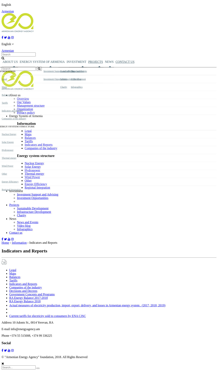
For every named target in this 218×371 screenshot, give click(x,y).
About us (10, 61)
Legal (28, 130)
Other (28, 180)
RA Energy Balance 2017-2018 (28, 297)
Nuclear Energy (34, 163)
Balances (30, 137)
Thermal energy (34, 173)
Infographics (25, 229)
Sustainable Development (33, 208)
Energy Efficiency (36, 184)
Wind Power (32, 177)
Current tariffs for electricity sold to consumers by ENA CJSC (47, 316)
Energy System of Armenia (42, 61)
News (109, 61)
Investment (76, 61)
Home (5, 242)
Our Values (24, 102)
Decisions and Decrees (23, 291)
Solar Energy (33, 166)
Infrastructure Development (34, 211)
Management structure (31, 105)
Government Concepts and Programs (32, 294)
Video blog (24, 225)
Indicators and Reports (39, 144)
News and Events (27, 222)
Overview (23, 98)
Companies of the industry (41, 148)
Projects (95, 61)
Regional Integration (37, 187)
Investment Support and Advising (37, 194)
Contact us (125, 61)
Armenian (8, 11)
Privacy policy (26, 112)
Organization (25, 109)
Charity (21, 215)
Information (19, 242)
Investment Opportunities (32, 198)
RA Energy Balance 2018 (25, 301)
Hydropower (32, 170)
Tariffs (29, 141)
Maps (28, 134)
